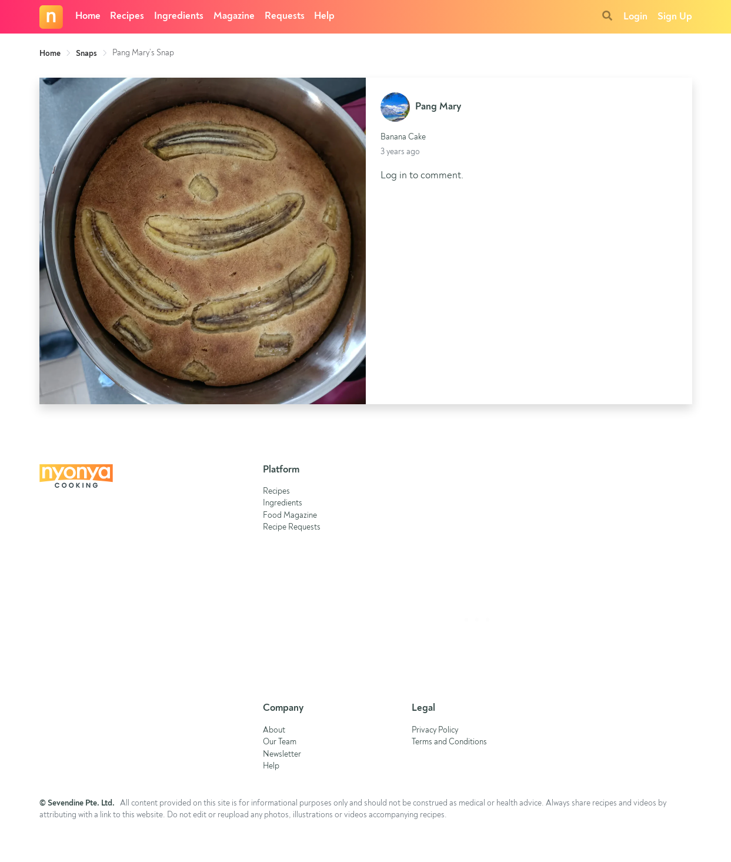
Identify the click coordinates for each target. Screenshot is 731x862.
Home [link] (50, 53)
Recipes (127, 16)
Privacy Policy (435, 730)
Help (324, 16)
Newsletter (282, 754)
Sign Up (674, 17)
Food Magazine (290, 516)
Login (635, 17)
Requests (285, 16)
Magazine (234, 16)
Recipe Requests (292, 527)
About (274, 730)
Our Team (279, 742)
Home (88, 16)
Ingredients (178, 16)
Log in (393, 176)
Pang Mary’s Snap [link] (143, 53)
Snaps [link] (86, 53)
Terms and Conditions (449, 742)
